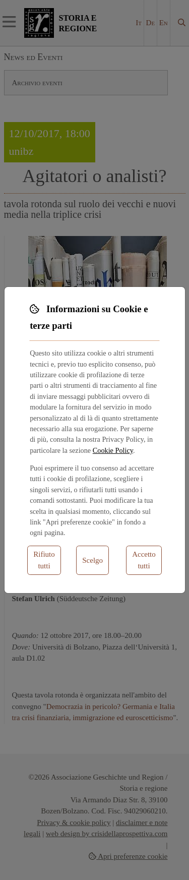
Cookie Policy (113, 450)
